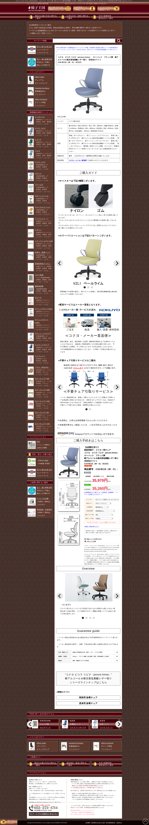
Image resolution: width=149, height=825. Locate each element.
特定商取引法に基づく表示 (98, 822)
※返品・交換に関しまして (91, 526)
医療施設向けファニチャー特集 (78, 47)
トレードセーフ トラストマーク (44, 49)
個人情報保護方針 (110, 822)
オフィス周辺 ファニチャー (41, 102)
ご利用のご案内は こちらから (43, 501)
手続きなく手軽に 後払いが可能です (44, 62)
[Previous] (59, 263)
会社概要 (88, 822)
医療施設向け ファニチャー (42, 91)
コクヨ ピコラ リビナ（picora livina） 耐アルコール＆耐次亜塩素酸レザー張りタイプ (89, 49)
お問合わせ (119, 822)
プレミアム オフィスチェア (41, 80)
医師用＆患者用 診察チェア (99, 47)
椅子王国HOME (61, 47)
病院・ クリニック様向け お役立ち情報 (43, 445)
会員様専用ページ (44, 30)
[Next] (116, 263)
